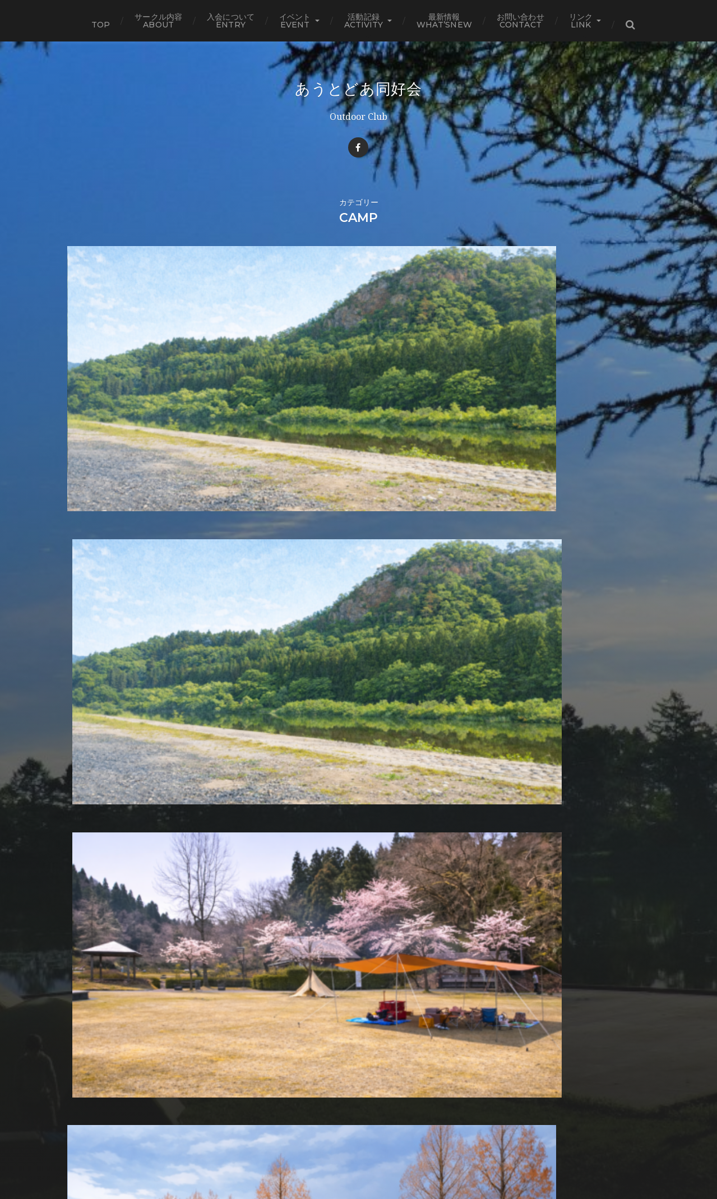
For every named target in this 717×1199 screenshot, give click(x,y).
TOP (100, 25)
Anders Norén (382, 1161)
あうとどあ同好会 (358, 88)
